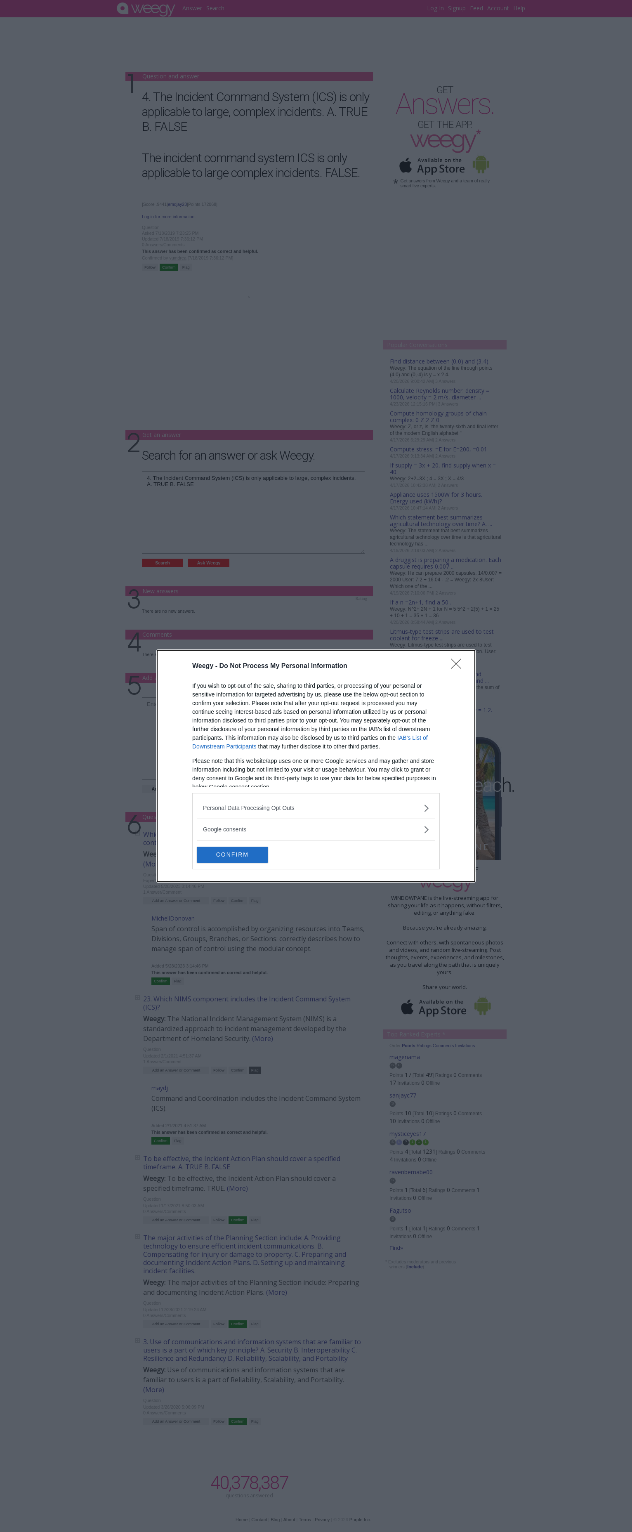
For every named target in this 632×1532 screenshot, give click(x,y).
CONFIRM (235, 854)
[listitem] (316, 808)
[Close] (459, 666)
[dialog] (316, 766)
